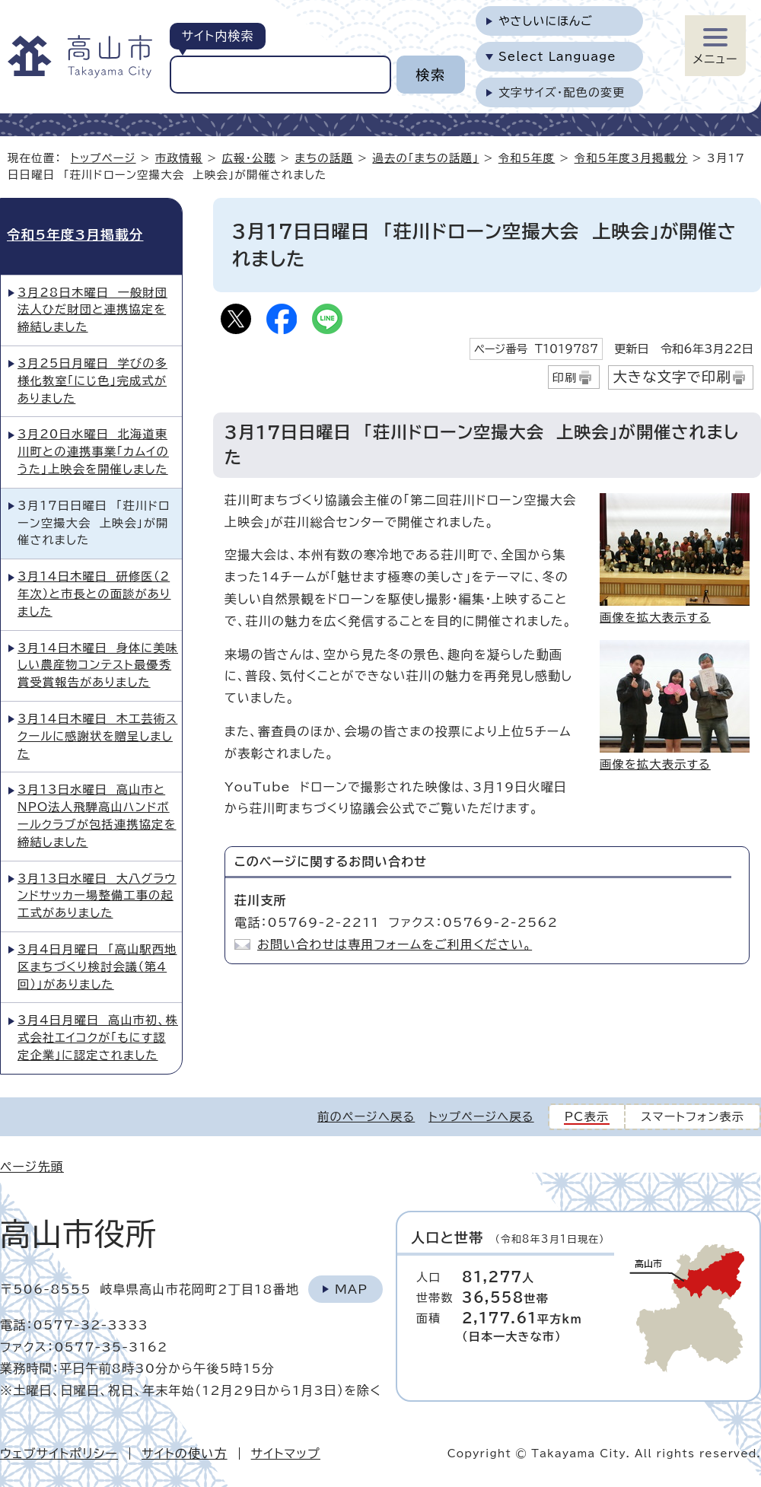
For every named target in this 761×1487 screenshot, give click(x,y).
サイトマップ (285, 1453)
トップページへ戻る (480, 1116)
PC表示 (587, 1116)
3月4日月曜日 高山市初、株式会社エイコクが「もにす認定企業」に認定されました (98, 1037)
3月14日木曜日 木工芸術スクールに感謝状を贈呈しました (97, 736)
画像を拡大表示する (655, 617)
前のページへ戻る (366, 1116)
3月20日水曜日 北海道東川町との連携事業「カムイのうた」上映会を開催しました (93, 451)
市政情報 (178, 158)
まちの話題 (324, 158)
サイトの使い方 (185, 1453)
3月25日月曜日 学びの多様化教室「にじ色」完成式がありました (92, 381)
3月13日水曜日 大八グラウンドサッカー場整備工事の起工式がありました (97, 896)
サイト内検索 (217, 36)
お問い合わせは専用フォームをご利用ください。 (394, 944)
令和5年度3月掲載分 (631, 158)
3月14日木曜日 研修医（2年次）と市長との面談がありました (94, 594)
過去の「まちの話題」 (425, 158)
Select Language (557, 56)
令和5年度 (527, 158)
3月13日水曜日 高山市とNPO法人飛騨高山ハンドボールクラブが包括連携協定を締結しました (97, 815)
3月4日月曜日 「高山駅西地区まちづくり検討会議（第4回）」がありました (97, 967)
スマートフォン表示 (692, 1116)
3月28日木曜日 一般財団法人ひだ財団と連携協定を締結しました (92, 310)
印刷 (565, 378)
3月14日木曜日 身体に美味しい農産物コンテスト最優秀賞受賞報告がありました (98, 665)
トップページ (103, 158)
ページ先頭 (32, 1167)
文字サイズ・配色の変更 (562, 92)
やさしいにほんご (545, 21)
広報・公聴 (249, 158)
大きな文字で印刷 (672, 377)
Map (351, 1289)
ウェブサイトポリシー (59, 1453)
